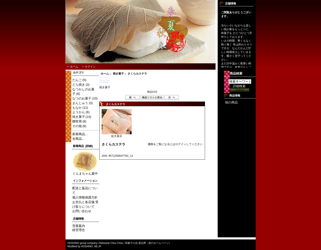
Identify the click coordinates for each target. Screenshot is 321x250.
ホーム (74, 66)
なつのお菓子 (81, 98)
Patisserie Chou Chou (111, 243)
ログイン (90, 66)
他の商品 (231, 102)
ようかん (78, 112)
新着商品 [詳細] (83, 146)
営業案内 (78, 226)
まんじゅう (80, 103)
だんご (77, 80)
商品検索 (236, 73)
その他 (77, 126)
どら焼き (78, 84)
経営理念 (78, 230)
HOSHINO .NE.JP (91, 246)
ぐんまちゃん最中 (85, 172)
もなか (77, 107)
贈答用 (77, 121)
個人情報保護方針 (85, 197)
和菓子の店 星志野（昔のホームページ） (148, 243)
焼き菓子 (118, 73)
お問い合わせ (81, 211)
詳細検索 (239, 86)
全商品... (78, 138)
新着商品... (79, 134)
